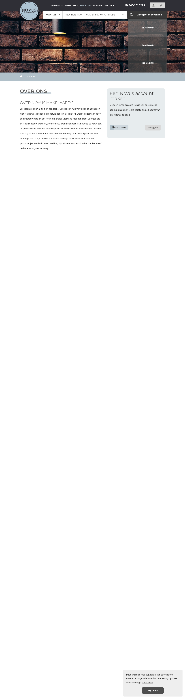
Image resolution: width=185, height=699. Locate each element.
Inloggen (153, 127)
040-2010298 (135, 5)
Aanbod (57, 5)
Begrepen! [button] (153, 690)
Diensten (71, 5)
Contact (109, 5)
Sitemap (123, 695)
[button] (147, 15)
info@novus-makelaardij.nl (45, 684)
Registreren (119, 127)
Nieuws (97, 5)
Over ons (85, 5)
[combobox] (52, 13)
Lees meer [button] (147, 682)
